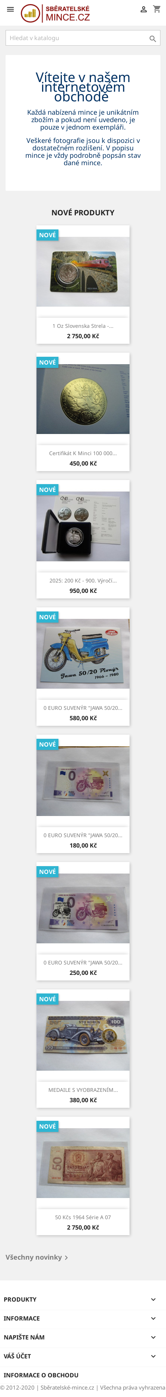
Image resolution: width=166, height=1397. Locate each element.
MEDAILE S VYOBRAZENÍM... (83, 1089)
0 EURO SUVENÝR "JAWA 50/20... (83, 707)
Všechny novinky (38, 1257)
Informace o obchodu (41, 1375)
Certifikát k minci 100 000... (83, 453)
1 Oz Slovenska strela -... (83, 325)
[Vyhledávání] (83, 38)
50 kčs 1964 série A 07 (83, 1217)
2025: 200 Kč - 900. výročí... (83, 580)
